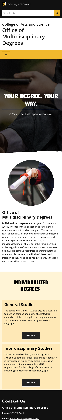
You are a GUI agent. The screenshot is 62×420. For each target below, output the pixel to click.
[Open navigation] (6, 54)
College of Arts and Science (26, 24)
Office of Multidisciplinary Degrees (23, 36)
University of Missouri (19, 4)
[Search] (57, 13)
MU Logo (4, 4)
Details (31, 335)
